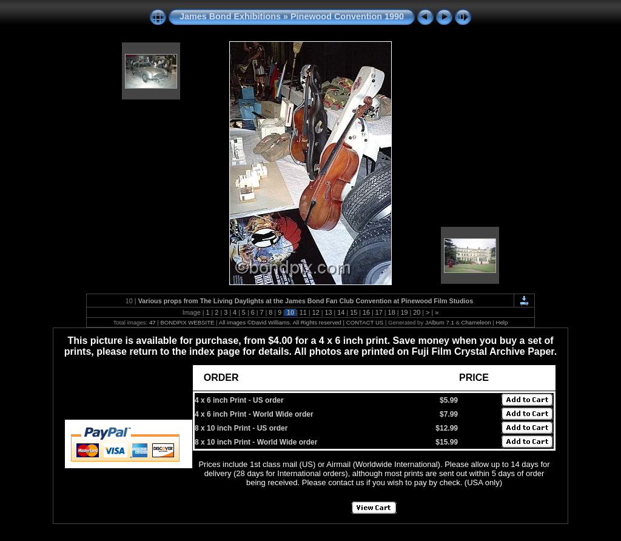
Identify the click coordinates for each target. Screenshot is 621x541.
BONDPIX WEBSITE (187, 322)
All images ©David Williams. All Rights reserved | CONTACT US (301, 322)
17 (379, 312)
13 (328, 312)
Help (502, 322)
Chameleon (476, 322)
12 (315, 312)
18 (391, 312)
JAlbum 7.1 (439, 322)
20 (416, 312)
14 (340, 312)
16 (366, 312)
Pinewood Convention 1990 (347, 16)
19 (403, 312)
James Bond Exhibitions (230, 16)
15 (353, 312)
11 (303, 312)
